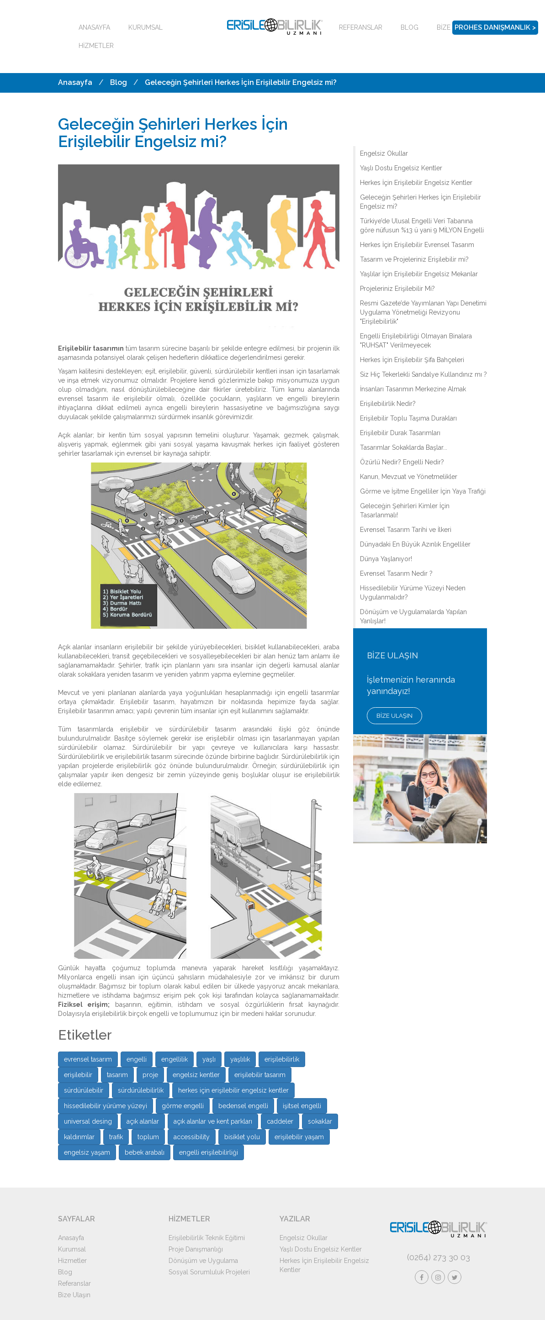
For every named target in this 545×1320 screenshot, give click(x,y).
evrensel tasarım (88, 1059)
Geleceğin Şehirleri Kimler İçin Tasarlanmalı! (405, 510)
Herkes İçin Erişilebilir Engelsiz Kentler (416, 182)
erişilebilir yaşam (299, 1137)
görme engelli (183, 1106)
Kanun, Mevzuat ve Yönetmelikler (408, 476)
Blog (118, 82)
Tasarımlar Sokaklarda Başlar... (403, 447)
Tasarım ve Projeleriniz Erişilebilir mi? (414, 259)
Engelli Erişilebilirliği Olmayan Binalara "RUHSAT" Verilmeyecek (416, 340)
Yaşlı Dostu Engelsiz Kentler (401, 168)
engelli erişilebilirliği (208, 1152)
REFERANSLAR (360, 27)
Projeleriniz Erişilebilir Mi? (397, 288)
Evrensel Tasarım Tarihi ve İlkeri (405, 529)
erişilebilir (78, 1074)
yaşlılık (240, 1059)
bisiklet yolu (242, 1137)
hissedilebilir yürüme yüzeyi (105, 1106)
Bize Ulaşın (74, 1295)
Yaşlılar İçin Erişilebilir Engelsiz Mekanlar (419, 274)
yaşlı (209, 1059)
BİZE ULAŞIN (394, 715)
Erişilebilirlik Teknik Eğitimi (207, 1237)
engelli (137, 1059)
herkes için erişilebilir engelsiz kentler (233, 1090)
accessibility (192, 1137)
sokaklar (320, 1121)
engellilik (174, 1059)
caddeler (280, 1121)
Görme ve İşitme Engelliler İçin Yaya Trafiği (423, 491)
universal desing (88, 1121)
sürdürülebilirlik (141, 1090)
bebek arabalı (144, 1152)
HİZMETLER (96, 45)
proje (150, 1074)
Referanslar (74, 1283)
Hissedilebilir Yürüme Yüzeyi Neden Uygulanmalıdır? (413, 592)
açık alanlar (143, 1121)
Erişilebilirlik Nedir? (388, 403)
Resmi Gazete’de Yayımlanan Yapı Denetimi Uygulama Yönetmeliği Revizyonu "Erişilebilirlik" (423, 312)
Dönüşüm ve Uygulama (203, 1260)
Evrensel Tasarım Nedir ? (396, 573)
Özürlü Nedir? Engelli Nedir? (402, 462)
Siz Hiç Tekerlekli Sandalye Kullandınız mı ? (423, 374)
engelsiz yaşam (87, 1152)
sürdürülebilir (83, 1090)
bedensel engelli (243, 1106)
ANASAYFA (94, 27)
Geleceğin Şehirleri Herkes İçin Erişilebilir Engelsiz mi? (241, 82)
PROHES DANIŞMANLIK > (495, 27)
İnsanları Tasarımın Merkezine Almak (413, 389)
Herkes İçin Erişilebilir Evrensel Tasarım (417, 244)
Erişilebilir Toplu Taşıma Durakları (408, 418)
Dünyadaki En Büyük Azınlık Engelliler (415, 544)
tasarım (117, 1074)
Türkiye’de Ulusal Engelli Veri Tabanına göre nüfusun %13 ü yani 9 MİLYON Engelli (422, 225)
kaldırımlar (79, 1137)
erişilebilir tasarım (260, 1074)
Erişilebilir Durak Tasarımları (400, 432)
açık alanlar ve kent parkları (213, 1121)
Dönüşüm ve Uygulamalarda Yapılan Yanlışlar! (413, 616)
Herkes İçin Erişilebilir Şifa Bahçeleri (412, 359)
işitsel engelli (302, 1106)
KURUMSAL (145, 27)
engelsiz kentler (196, 1074)
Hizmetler (72, 1260)
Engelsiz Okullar (384, 153)
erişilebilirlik (282, 1059)
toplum (148, 1137)
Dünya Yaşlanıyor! (386, 559)
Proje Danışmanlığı (196, 1249)
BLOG (409, 27)
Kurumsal (72, 1249)
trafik (116, 1137)
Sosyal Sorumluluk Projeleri (209, 1272)
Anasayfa (75, 82)
